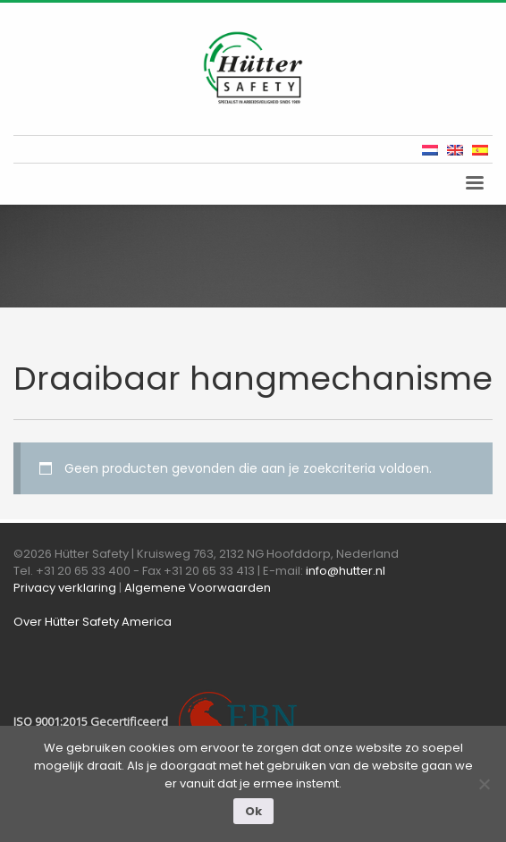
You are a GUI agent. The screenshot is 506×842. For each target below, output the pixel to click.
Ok (253, 811)
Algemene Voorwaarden (197, 587)
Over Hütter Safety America (92, 621)
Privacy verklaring (64, 587)
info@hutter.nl (345, 570)
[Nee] (484, 784)
